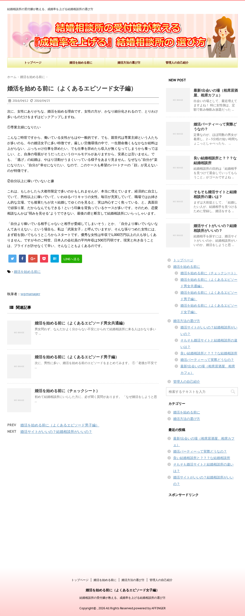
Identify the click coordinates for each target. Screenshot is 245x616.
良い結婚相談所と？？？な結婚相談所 (208, 353)
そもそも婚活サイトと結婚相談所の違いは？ (215, 194)
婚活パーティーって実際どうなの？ (207, 360)
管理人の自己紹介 (177, 62)
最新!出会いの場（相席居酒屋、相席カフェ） (216, 92)
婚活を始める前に (80, 62)
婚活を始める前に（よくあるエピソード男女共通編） (81, 323)
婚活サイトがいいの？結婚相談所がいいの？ (56, 431)
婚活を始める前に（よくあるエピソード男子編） (77, 356)
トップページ (32, 62)
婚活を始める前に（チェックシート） (67, 390)
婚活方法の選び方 (128, 62)
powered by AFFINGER (150, 608)
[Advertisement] (202, 530)
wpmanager (30, 294)
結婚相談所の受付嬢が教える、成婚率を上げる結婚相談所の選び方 (122, 597)
